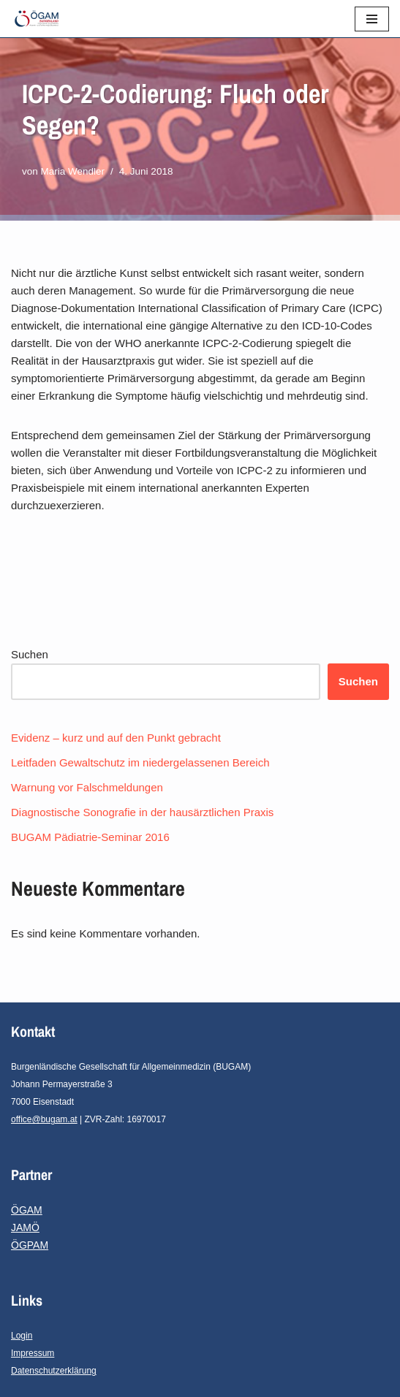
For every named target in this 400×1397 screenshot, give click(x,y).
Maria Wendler (73, 171)
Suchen (29, 654)
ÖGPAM (29, 1245)
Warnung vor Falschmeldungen (87, 787)
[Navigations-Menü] (372, 19)
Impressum (32, 1353)
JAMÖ (25, 1227)
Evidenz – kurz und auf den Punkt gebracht (116, 737)
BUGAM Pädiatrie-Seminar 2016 (90, 837)
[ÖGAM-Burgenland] (40, 18)
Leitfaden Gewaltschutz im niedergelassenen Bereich (140, 762)
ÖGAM (26, 1210)
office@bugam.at (44, 1119)
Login (21, 1336)
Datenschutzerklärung (54, 1371)
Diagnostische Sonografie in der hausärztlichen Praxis (142, 812)
